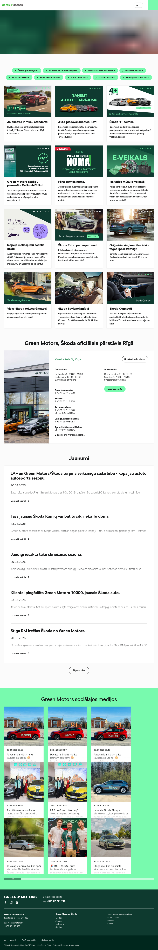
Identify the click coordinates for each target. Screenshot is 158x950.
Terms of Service (67, 945)
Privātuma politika (29, 940)
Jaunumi (110, 920)
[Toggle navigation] (153, 5)
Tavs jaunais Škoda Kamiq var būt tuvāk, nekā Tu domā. (60, 516)
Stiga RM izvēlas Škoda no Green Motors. (48, 630)
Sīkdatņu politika (48, 940)
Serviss (58, 927)
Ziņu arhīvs (79, 670)
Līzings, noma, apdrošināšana (119, 914)
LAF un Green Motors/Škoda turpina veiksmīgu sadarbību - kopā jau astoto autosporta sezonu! (79, 476)
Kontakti (110, 923)
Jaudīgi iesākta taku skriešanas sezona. (46, 554)
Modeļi (58, 917)
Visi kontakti (115, 389)
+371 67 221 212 (56, 901)
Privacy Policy (52, 945)
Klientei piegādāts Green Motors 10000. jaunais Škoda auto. (65, 592)
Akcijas (58, 921)
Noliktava (60, 924)
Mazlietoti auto (113, 917)
